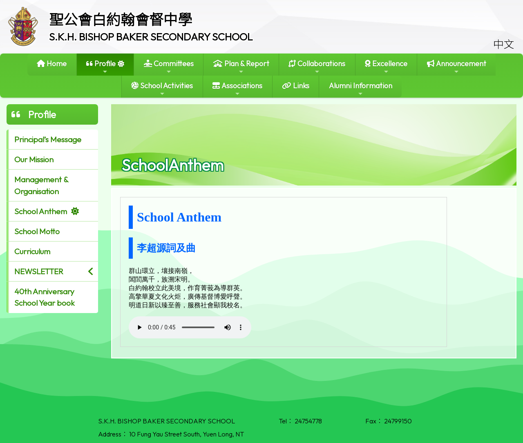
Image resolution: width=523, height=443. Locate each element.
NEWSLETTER (38, 271)
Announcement (456, 67)
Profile (101, 67)
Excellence (386, 67)
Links (295, 85)
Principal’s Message (47, 139)
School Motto (37, 231)
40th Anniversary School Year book (44, 297)
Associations (237, 89)
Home (52, 63)
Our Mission (34, 159)
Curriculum (32, 251)
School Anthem (40, 211)
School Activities (162, 89)
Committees (169, 67)
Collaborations (316, 67)
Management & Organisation (41, 185)
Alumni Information (360, 89)
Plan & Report (241, 67)
